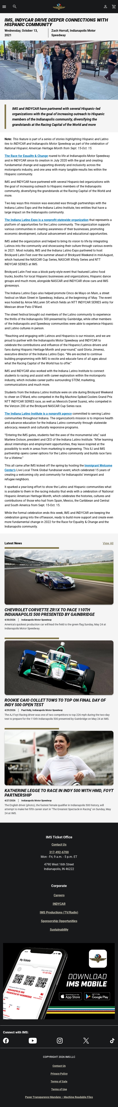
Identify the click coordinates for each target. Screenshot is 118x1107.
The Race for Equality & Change (26, 156)
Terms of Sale (59, 1081)
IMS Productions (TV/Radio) (59, 912)
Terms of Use (59, 1089)
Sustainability (59, 929)
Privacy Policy (59, 1073)
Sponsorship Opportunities (59, 921)
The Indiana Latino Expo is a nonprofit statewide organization (46, 220)
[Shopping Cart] (114, 6)
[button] (4, 6)
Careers (59, 895)
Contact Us (59, 844)
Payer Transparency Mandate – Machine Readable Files (59, 1097)
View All (108, 543)
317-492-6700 (59, 852)
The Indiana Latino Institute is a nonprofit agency (38, 413)
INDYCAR (59, 904)
